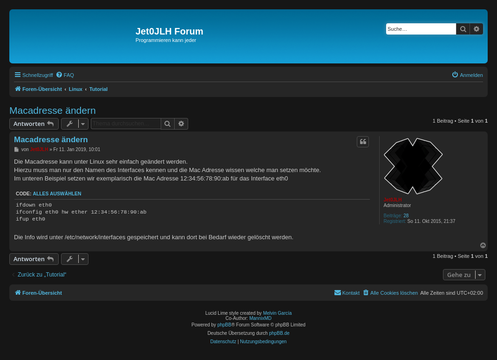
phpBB (224, 324)
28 (405, 215)
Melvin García (277, 313)
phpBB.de (279, 333)
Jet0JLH (392, 199)
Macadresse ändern (52, 110)
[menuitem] (64, 75)
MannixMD (260, 318)
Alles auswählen (57, 193)
